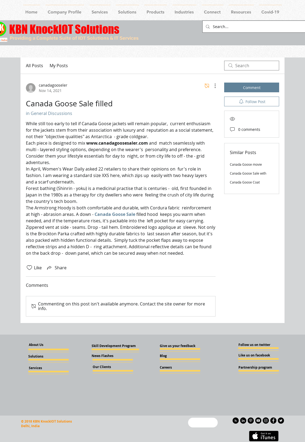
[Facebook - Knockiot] (273, 420)
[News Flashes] (107, 356)
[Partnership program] (255, 367)
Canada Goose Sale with (248, 173)
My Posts (59, 66)
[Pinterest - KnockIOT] (251, 420)
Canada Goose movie (246, 164)
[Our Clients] (107, 367)
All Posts (34, 66)
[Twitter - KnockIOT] (281, 420)
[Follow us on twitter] (254, 345)
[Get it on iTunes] (264, 436)
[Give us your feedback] (179, 346)
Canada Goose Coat (245, 182)
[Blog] (174, 356)
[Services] (44, 368)
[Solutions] (42, 356)
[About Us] (41, 345)
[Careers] (174, 367)
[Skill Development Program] (114, 346)
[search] (251, 65)
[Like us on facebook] (254, 355)
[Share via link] (56, 267)
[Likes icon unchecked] (29, 267)
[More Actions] (212, 86)
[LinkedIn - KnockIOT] (243, 420)
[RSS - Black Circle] (236, 420)
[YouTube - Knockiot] (258, 420)
